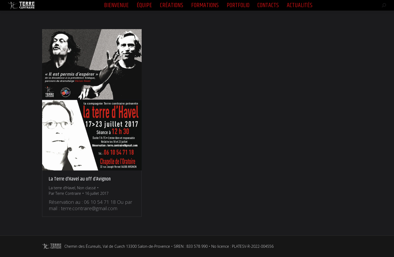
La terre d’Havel (62, 187)
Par (65, 193)
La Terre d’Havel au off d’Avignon (80, 179)
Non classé (86, 187)
